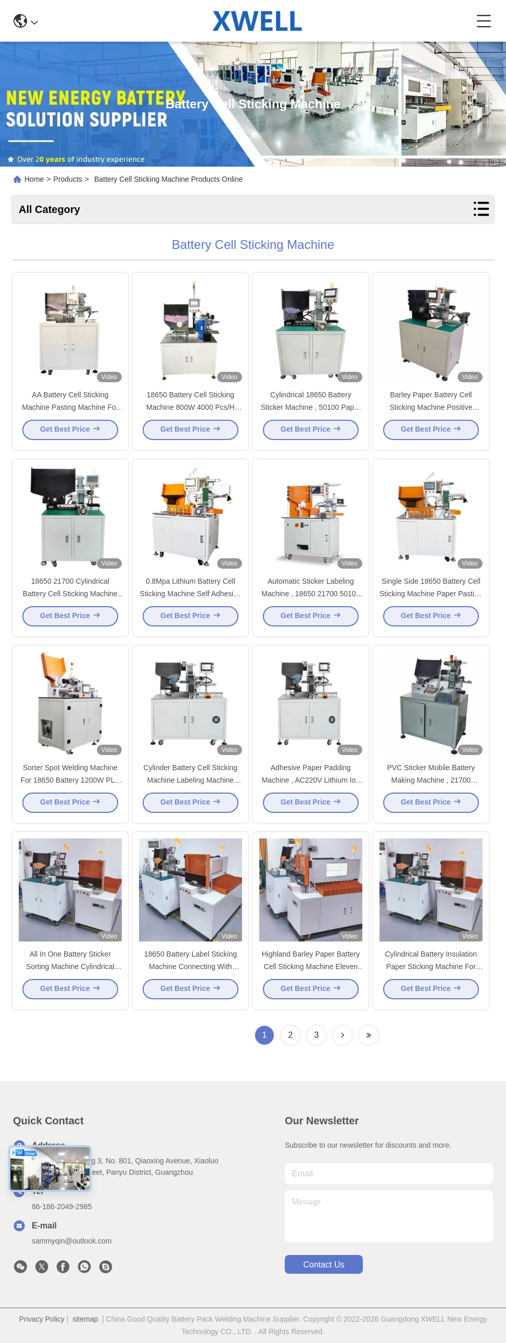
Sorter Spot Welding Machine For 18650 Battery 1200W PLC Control (70, 783)
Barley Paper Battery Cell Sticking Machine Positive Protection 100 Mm (430, 410)
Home (34, 179)
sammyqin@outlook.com (72, 1241)
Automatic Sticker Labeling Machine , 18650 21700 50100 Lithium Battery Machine (310, 596)
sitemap (85, 1319)
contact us (323, 1264)
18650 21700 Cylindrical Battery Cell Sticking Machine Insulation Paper (70, 596)
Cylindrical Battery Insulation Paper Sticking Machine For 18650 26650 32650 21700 (431, 969)
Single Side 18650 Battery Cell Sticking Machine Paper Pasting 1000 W (431, 596)
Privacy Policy (42, 1319)
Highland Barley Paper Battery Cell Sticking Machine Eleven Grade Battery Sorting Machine (311, 969)
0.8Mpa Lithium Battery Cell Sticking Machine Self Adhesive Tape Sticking (191, 596)
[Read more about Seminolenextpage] (342, 1035)
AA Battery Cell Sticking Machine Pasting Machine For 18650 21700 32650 (70, 410)
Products (68, 179)
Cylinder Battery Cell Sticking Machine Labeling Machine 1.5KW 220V (191, 783)
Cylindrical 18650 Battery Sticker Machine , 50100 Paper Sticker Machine (310, 410)
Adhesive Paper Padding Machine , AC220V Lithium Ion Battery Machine (311, 783)
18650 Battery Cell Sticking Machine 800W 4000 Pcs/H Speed (190, 410)
